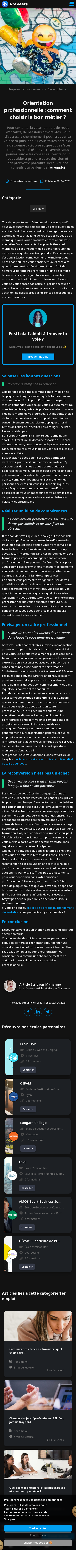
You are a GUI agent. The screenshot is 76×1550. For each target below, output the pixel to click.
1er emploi (55, 89)
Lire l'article (55, 1370)
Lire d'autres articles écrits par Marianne (44, 988)
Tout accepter (38, 1528)
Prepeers (14, 89)
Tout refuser (38, 1535)
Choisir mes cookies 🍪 (37, 1542)
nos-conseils (34, 89)
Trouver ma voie (38, 356)
